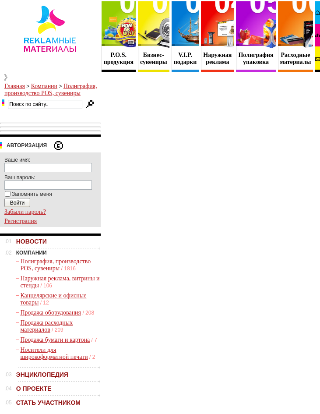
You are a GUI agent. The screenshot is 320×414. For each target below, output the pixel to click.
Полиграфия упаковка (255, 58)
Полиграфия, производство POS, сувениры (50, 89)
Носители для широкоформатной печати (54, 353)
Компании (44, 86)
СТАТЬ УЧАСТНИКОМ (48, 402)
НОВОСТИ (31, 241)
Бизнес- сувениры (153, 58)
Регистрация (20, 221)
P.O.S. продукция (119, 58)
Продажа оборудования (50, 312)
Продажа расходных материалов (46, 326)
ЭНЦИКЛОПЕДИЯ (42, 374)
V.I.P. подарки (185, 58)
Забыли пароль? (25, 212)
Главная (14, 86)
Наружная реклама (217, 58)
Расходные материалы (295, 58)
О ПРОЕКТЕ (34, 388)
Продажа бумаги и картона (55, 339)
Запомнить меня (32, 194)
